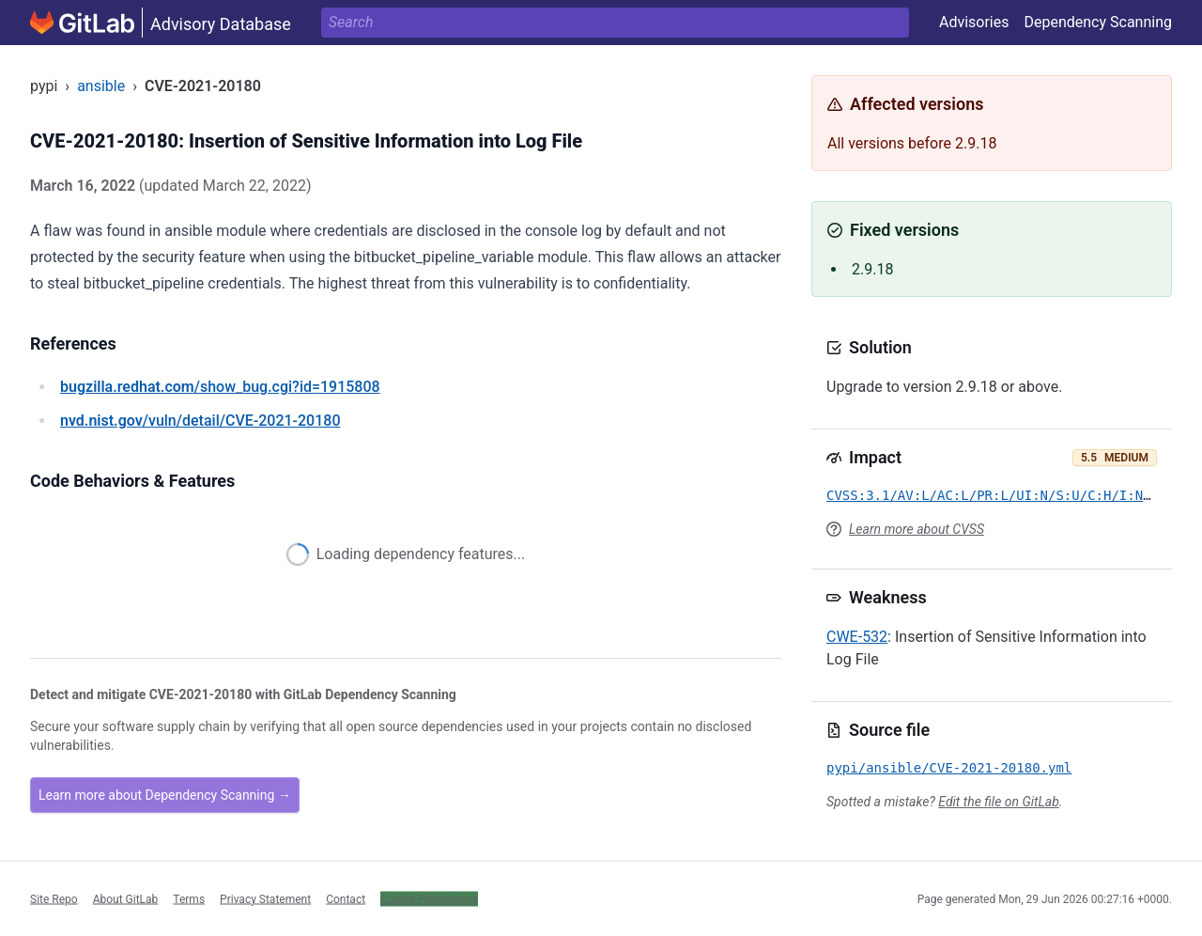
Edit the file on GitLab (998, 801)
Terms (189, 898)
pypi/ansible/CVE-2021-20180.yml (948, 767)
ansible (101, 86)
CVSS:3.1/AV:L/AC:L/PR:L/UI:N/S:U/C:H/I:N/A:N (1000, 495)
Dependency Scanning (1098, 22)
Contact (345, 898)
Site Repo (54, 898)
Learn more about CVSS (916, 529)
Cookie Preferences (429, 898)
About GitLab (126, 898)
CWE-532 (856, 637)
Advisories (974, 22)
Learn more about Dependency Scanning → (165, 795)
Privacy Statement (265, 898)
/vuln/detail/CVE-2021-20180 (200, 420)
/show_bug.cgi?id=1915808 (220, 387)
